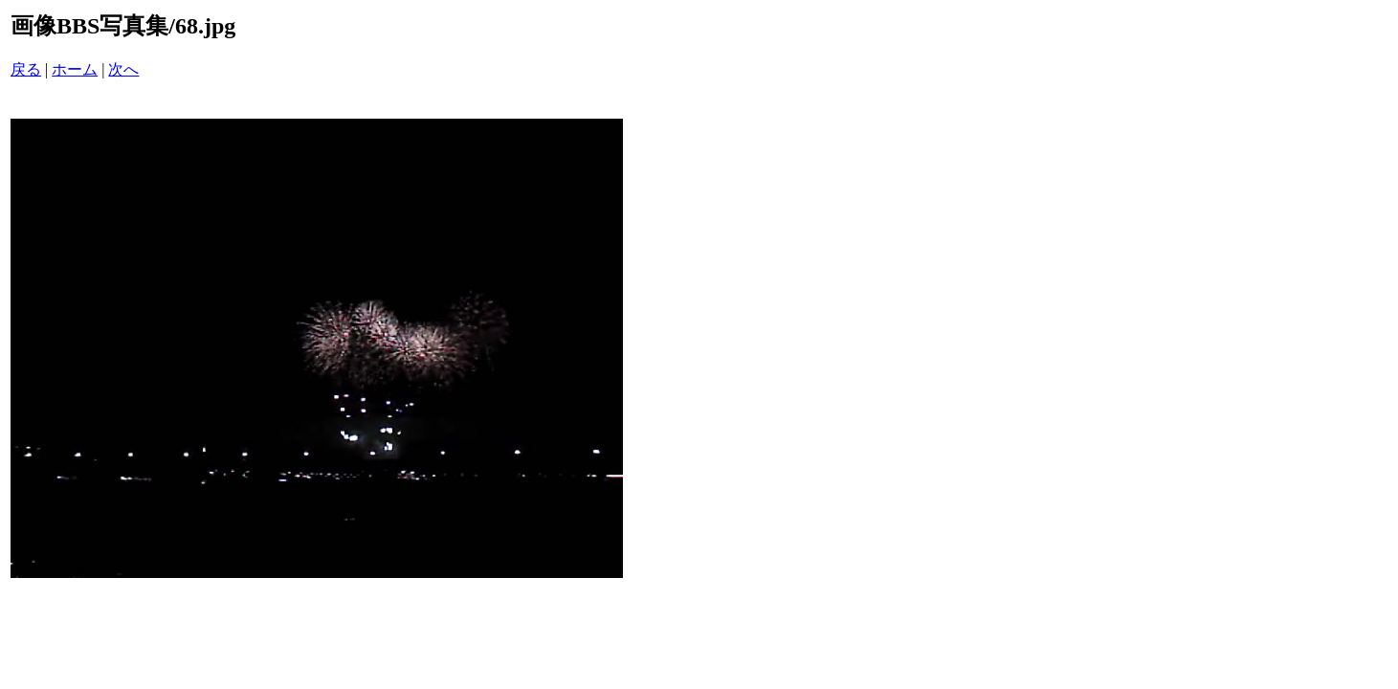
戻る (26, 69)
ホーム (75, 69)
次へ (123, 69)
